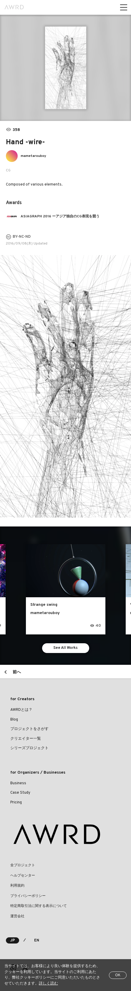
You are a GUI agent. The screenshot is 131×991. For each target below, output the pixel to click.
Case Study (20, 792)
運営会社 (17, 916)
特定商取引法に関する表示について (38, 906)
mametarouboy (33, 156)
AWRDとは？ (21, 710)
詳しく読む (48, 983)
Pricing (16, 802)
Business (18, 783)
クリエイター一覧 (25, 738)
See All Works (65, 648)
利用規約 (17, 885)
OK (117, 975)
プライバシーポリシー (28, 896)
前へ (17, 672)
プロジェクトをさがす (29, 729)
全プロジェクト (22, 865)
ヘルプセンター (22, 875)
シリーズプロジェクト (29, 748)
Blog (14, 719)
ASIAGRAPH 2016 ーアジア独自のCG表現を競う (60, 216)
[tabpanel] (66, 68)
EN (36, 940)
